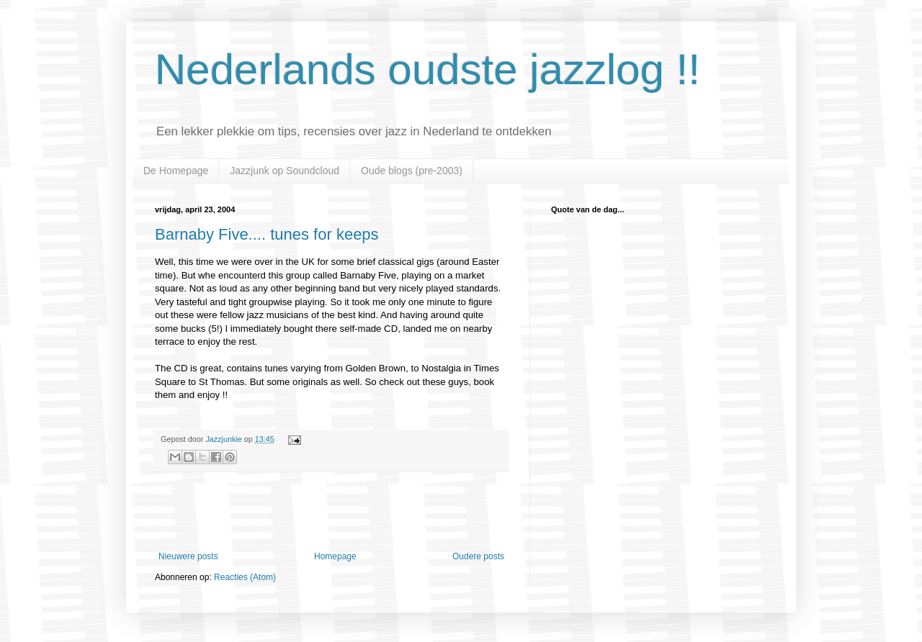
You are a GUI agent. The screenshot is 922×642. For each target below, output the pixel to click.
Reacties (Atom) (245, 577)
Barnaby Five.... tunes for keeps (267, 234)
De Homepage (175, 170)
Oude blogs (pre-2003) (411, 170)
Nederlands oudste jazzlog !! (427, 69)
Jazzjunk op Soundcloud (284, 170)
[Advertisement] (331, 511)
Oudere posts (478, 556)
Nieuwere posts (188, 556)
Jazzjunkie (223, 439)
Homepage (335, 556)
